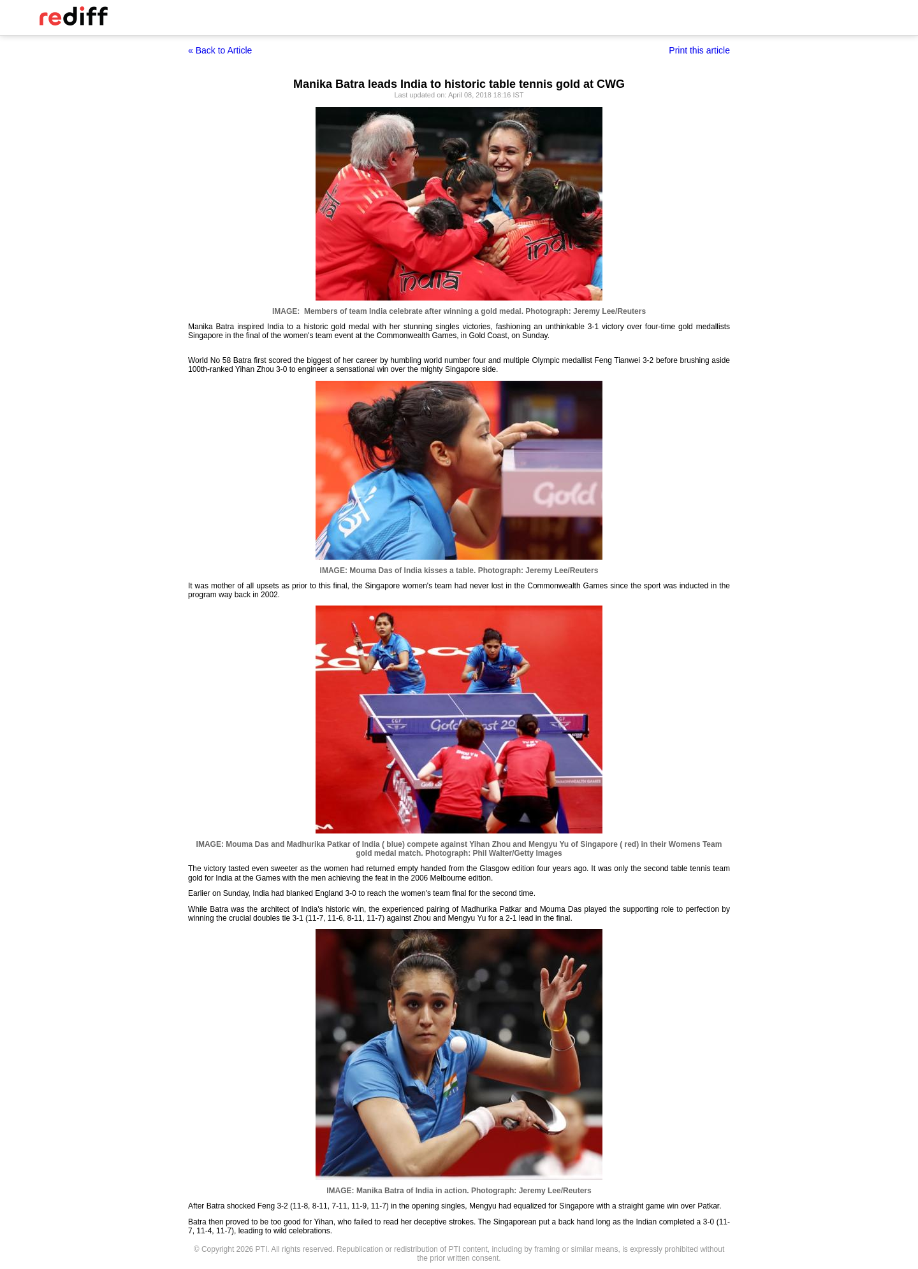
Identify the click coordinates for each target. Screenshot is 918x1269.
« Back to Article (220, 50)
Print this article (699, 50)
